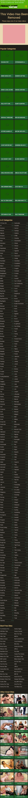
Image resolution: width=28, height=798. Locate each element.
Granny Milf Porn (18, 669)
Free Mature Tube (18, 656)
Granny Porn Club (4, 686)
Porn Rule (16, 651)
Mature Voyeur (4, 639)
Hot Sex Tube (17, 661)
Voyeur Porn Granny (19, 654)
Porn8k (2, 671)
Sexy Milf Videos (18, 681)
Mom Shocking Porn (5, 676)
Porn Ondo (3, 641)
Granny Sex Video (18, 646)
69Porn (16, 649)
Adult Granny (3, 634)
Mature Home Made (19, 2)
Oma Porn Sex (17, 684)
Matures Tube (3, 649)
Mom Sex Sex (17, 671)
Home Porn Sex (18, 676)
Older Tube (3, 636)
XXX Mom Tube (4, 631)
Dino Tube (2, 644)
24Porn (16, 666)
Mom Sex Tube (4, 674)
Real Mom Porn (4, 651)
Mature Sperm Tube (19, 659)
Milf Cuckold (3, 659)
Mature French (3, 654)
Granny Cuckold (18, 631)
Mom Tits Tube (18, 634)
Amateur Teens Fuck (5, 679)
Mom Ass (16, 644)
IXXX (15, 664)
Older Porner (3, 661)
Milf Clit (16, 674)
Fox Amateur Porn (9, 2)
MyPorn (16, 636)
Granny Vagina (17, 628)
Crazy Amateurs (18, 641)
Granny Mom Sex (4, 669)
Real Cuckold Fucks (19, 639)
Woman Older (3, 666)
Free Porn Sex (3, 664)
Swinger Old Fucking (19, 679)
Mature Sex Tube (4, 656)
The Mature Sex (18, 686)
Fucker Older (3, 681)
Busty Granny (3, 646)
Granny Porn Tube (4, 684)
